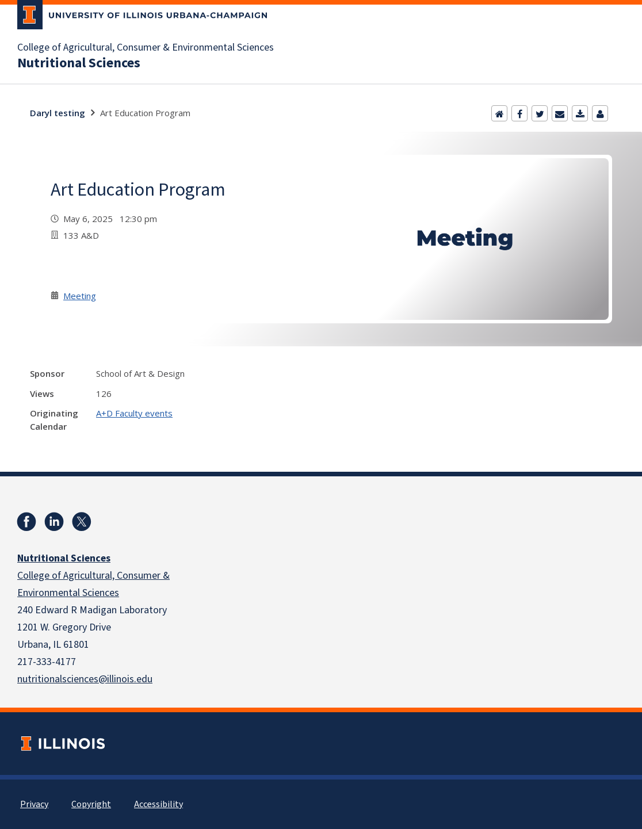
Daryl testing (57, 113)
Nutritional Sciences (78, 63)
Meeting (79, 295)
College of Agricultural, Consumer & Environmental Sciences (145, 48)
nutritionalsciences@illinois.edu (84, 679)
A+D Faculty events (134, 413)
